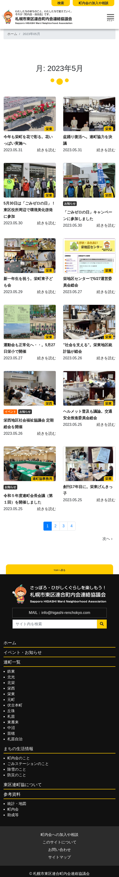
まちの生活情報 (18, 748)
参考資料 (12, 794)
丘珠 (11, 711)
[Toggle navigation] (110, 17)
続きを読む (46, 150)
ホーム (12, 34)
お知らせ (70, 203)
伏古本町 (14, 705)
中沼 (11, 728)
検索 (60, 3)
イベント (10, 411)
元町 (11, 700)
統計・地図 (16, 804)
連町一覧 (12, 662)
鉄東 (11, 671)
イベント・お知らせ (23, 652)
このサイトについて (59, 842)
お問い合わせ (59, 850)
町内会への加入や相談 (59, 835)
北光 (11, 677)
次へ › (107, 539)
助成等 (13, 815)
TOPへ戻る (59, 570)
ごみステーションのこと (28, 764)
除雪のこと (16, 769)
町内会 (13, 809)
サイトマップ (59, 857)
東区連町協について (23, 784)
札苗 (11, 716)
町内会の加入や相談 (93, 3)
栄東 (49, 129)
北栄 (11, 683)
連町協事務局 (42, 479)
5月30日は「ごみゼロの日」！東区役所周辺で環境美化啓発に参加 (29, 209)
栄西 (108, 195)
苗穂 (11, 733)
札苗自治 (14, 739)
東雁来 (13, 722)
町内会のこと (18, 758)
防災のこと (16, 775)
